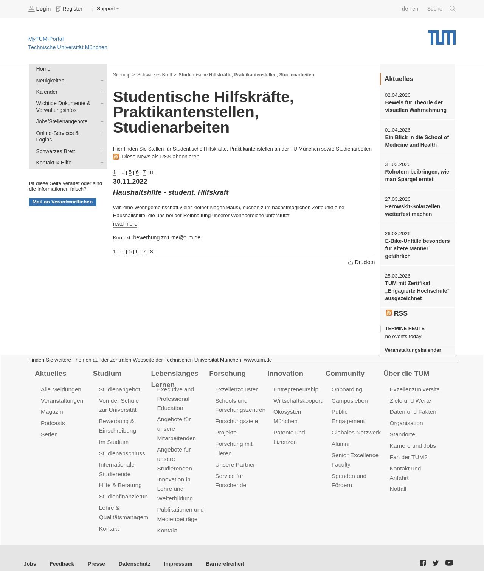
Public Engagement (356, 406)
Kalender (100, 90)
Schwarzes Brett (100, 141)
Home (43, 68)
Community (344, 368)
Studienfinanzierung (124, 488)
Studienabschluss (121, 446)
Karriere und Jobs (412, 439)
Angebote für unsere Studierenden (174, 451)
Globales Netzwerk (355, 417)
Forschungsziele (235, 415)
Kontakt (108, 518)
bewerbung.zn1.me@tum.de (165, 235)
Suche (442, 9)
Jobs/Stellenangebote (100, 119)
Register (69, 9)
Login (40, 9)
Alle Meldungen (60, 384)
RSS (396, 309)
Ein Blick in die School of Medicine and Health (415, 139)
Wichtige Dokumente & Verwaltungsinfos (100, 101)
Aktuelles (50, 368)
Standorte (402, 428)
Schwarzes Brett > (155, 74)
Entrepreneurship (295, 384)
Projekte (225, 426)
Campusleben (349, 395)
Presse (93, 552)
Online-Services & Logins (100, 130)
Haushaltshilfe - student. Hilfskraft (168, 191)
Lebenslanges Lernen (174, 374)
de (406, 8)
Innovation (284, 368)
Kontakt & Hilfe (100, 152)
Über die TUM (406, 368)
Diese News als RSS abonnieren (159, 156)
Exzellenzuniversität (415, 384)
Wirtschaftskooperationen (305, 395)
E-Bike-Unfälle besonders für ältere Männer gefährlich (416, 245)
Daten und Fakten (412, 406)
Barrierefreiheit (217, 552)
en (416, 8)
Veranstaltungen (61, 395)
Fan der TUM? (408, 450)
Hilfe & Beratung (119, 477)
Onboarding (346, 384)
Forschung (226, 368)
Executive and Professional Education (174, 393)
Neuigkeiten (100, 79)
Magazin (51, 406)
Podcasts (52, 417)
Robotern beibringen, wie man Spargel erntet (416, 173)
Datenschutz (130, 552)
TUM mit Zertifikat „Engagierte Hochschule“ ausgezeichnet (416, 287)
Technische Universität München (442, 34)
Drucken (361, 259)
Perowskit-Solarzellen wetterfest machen (411, 207)
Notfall (398, 481)
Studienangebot (119, 384)
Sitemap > (123, 74)
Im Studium (113, 435)
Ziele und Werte (410, 395)
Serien (49, 428)
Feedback (61, 552)
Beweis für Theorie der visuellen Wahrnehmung (414, 105)
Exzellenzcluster (235, 384)
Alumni (340, 428)
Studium (106, 368)
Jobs (30, 552)
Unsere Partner (234, 457)
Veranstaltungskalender (412, 345)
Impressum (172, 552)
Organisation (406, 417)
